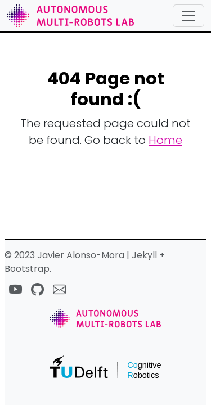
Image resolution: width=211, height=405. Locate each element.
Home (165, 140)
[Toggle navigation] (188, 15)
